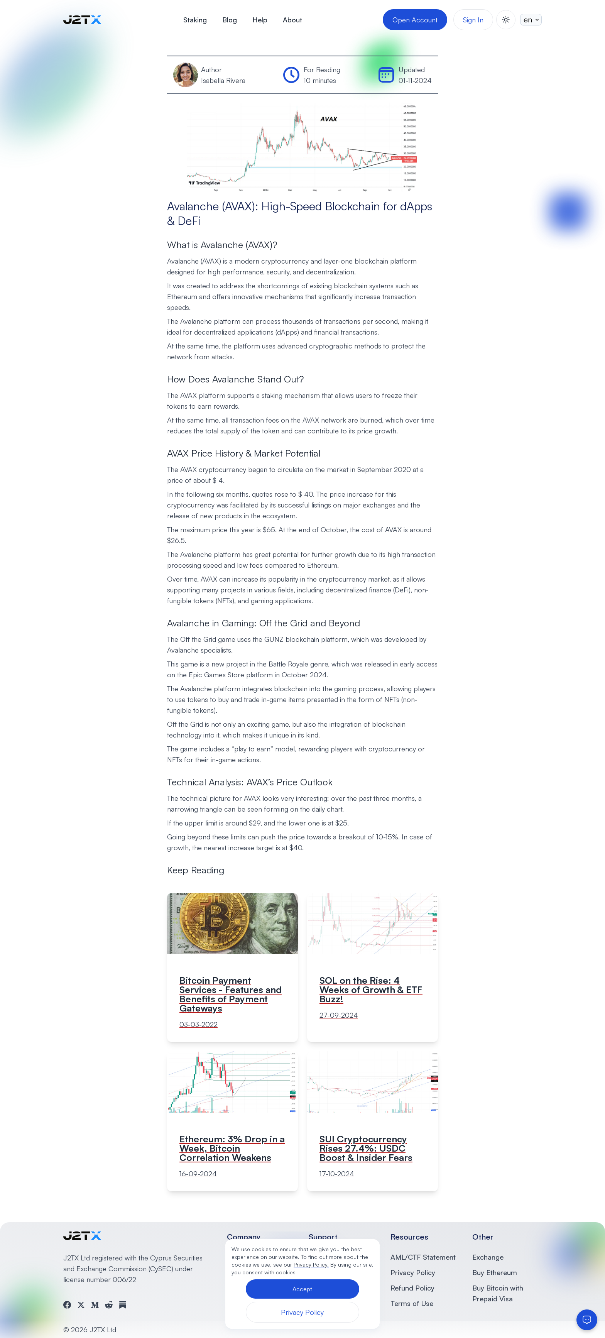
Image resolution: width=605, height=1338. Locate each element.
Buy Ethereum (494, 1272)
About (292, 19)
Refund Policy (412, 1288)
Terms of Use (411, 1303)
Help (259, 19)
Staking (195, 19)
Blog (229, 19)
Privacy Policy (412, 1272)
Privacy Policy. (311, 1264)
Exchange (488, 1257)
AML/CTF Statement (423, 1257)
